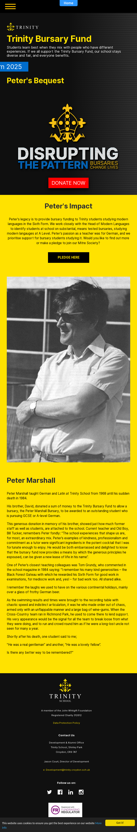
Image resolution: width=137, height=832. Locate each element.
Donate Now (68, 183)
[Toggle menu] (10, 6)
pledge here (68, 257)
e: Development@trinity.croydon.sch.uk (66, 769)
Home (68, 3)
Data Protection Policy (66, 722)
